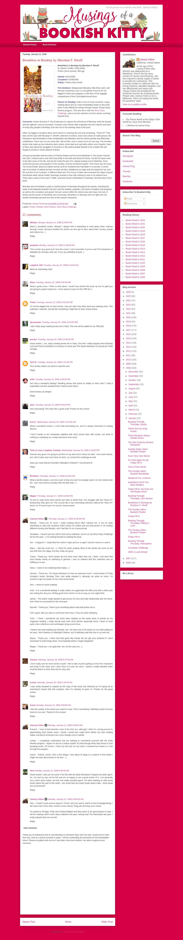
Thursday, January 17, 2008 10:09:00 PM (66, 519)
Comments (130, 203)
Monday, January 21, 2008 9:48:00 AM (52, 770)
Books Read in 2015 (135, 245)
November (133, 376)
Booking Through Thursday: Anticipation (140, 542)
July (130, 393)
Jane (32, 405)
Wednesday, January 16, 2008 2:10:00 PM (80, 450)
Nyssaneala (35, 322)
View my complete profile (134, 104)
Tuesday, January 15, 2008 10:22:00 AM (55, 302)
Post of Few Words (137, 467)
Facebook (127, 181)
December (133, 371)
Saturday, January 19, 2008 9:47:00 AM (55, 660)
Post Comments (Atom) (73, 932)
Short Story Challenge (66, 207)
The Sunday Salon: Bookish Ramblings (138, 472)
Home (68, 922)
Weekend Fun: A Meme (139, 478)
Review (40, 207)
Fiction (32, 207)
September (134, 384)
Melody (33, 222)
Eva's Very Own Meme (139, 456)
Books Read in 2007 (135, 273)
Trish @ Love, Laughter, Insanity (45, 450)
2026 (128, 292)
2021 (128, 313)
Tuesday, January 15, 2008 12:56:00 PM (56, 339)
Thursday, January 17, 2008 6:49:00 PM (55, 496)
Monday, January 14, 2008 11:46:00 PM (56, 245)
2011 (128, 355)
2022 (128, 309)
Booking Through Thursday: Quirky (137, 423)
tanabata (34, 245)
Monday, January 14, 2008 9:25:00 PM (55, 222)
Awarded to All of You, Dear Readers (138, 483)
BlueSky (126, 176)
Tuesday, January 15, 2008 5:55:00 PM (52, 405)
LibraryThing (129, 166)
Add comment (30, 828)
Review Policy (30, 44)
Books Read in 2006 (135, 277)
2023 (128, 304)
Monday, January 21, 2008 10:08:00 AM (66, 799)
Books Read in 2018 (135, 234)
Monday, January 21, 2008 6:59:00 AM (54, 705)
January (132, 418)
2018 (128, 325)
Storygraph (128, 156)
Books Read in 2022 (135, 220)
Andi (32, 379)
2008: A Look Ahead (137, 552)
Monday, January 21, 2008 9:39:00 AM (65, 725)
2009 (128, 364)
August (132, 388)
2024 (128, 300)
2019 (128, 321)
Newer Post (28, 922)
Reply (32, 236)
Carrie (33, 705)
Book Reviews (49, 44)
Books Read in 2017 (135, 238)
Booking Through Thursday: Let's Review (140, 497)
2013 (128, 347)
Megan (33, 496)
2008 (128, 368)
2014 (128, 342)
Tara (32, 770)
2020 (128, 317)
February (133, 414)
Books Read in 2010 (135, 263)
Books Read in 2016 (135, 241)
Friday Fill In (134, 516)
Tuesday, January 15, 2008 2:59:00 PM (52, 379)
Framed (33, 660)
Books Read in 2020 (135, 227)
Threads (126, 171)
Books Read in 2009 (135, 266)
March (131, 409)
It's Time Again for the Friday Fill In (138, 461)
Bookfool (34, 476)
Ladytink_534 (36, 265)
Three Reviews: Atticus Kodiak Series (139, 436)
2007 (128, 558)
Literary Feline (37, 519)
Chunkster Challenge (138, 548)
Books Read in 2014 (135, 248)
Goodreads (128, 161)
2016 (128, 334)
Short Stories (50, 207)
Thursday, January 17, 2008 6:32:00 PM (57, 476)
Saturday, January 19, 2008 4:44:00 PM (54, 682)
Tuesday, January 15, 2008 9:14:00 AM (60, 265)
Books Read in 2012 (135, 256)
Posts (128, 198)
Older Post (107, 922)
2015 (128, 338)
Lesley (33, 682)
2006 (128, 562)
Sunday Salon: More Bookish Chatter (138, 450)
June (131, 397)
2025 (128, 296)
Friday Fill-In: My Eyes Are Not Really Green (140, 490)
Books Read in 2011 (135, 259)
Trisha (33, 302)
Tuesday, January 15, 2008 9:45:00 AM (53, 282)
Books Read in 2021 (135, 224)
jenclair (33, 339)
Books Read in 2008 (135, 270)
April (130, 405)
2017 (128, 330)
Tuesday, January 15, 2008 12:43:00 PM (60, 322)
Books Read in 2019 (135, 231)
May (130, 401)
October (132, 380)
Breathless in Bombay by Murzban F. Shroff (140, 503)
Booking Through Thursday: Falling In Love (138, 523)
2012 (128, 351)
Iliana (32, 282)
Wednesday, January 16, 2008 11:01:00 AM (56, 422)
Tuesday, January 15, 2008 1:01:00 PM (55, 362)
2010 (128, 359)
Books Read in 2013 (135, 252)
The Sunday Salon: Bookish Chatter (137, 510)
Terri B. (33, 362)
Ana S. (33, 422)
